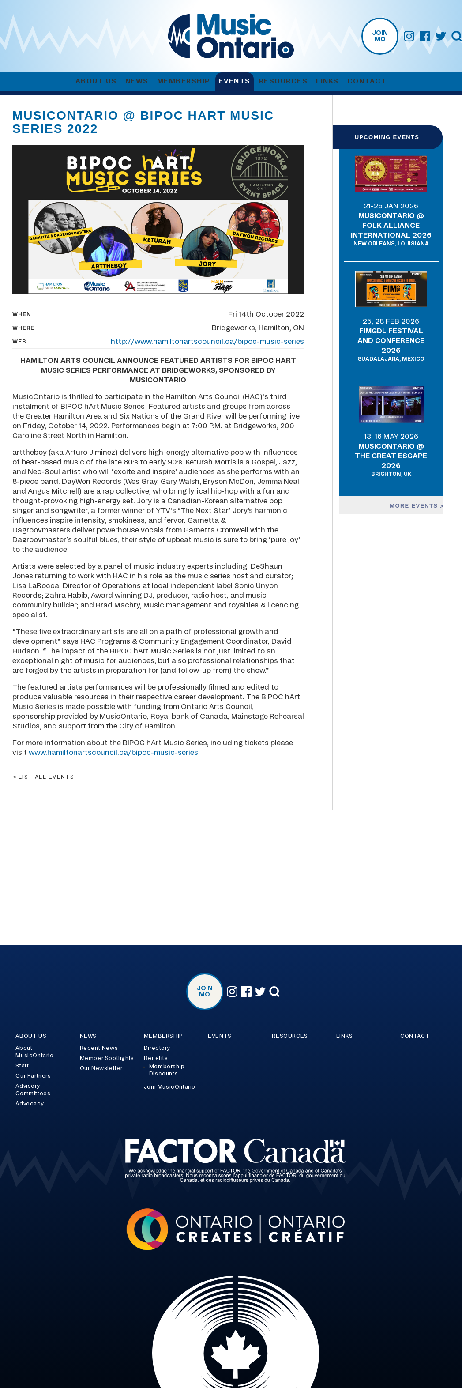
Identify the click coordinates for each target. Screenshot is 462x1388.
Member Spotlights (107, 1058)
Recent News (99, 1048)
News (137, 81)
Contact (367, 81)
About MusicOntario (34, 1051)
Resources (283, 81)
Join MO (380, 36)
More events (415, 505)
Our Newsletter (101, 1068)
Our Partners (33, 1076)
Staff (22, 1065)
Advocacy (29, 1103)
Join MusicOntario (169, 1087)
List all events (47, 777)
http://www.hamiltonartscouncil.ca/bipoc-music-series (207, 341)
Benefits (156, 1058)
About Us (96, 81)
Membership (183, 81)
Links (327, 81)
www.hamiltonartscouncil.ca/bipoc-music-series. (114, 752)
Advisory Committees (32, 1089)
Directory (157, 1048)
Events (235, 81)
